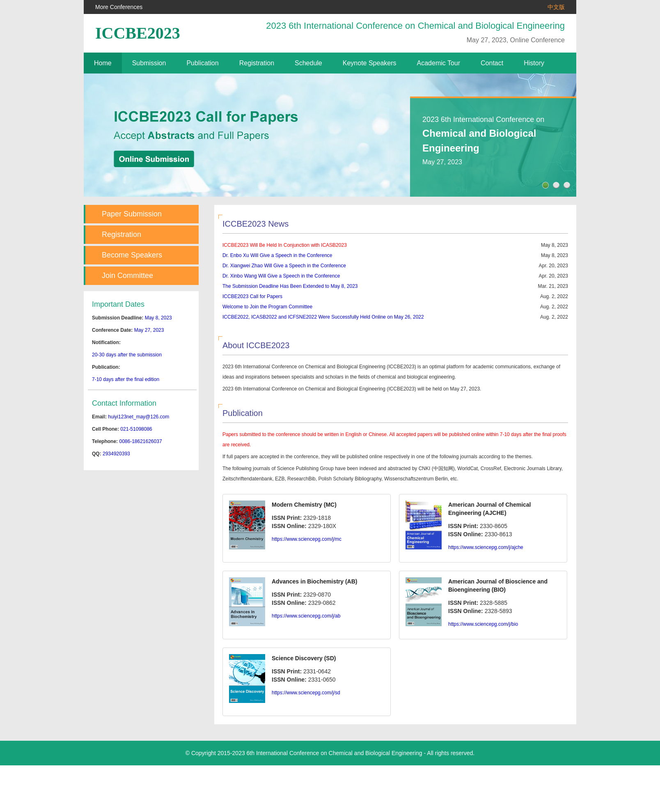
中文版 (556, 7)
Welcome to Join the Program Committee (267, 307)
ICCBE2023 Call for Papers (252, 296)
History (534, 63)
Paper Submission (132, 214)
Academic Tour (439, 63)
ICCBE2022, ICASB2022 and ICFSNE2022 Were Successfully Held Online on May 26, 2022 (323, 317)
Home (103, 63)
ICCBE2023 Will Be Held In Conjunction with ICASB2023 (284, 245)
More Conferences (118, 7)
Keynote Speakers (369, 63)
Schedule (308, 63)
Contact (492, 63)
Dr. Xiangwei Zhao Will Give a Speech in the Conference (284, 266)
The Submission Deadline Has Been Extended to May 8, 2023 (290, 286)
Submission (149, 63)
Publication (202, 63)
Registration (256, 63)
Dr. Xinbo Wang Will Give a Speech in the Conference (281, 276)
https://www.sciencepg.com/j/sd (306, 693)
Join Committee (127, 275)
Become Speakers (132, 255)
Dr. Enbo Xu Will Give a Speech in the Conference (277, 255)
